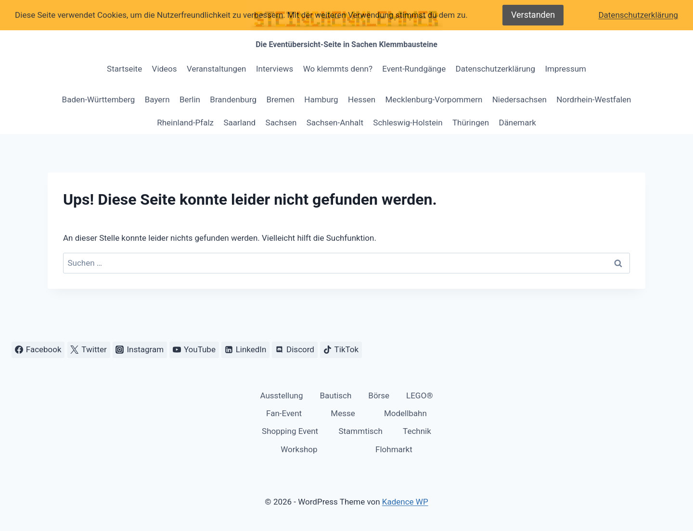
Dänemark (517, 122)
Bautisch (335, 395)
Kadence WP (405, 501)
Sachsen (281, 122)
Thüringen (470, 122)
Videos (164, 69)
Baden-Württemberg (98, 99)
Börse (378, 395)
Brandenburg (233, 99)
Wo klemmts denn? (337, 69)
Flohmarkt (393, 449)
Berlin (190, 99)
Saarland (239, 122)
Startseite (124, 69)
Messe (343, 413)
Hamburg (321, 99)
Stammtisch (360, 431)
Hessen (361, 99)
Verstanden (533, 15)
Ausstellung (281, 395)
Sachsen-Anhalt (335, 122)
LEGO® (419, 395)
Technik (417, 431)
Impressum (565, 69)
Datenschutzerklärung (495, 69)
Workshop (299, 449)
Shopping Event (290, 431)
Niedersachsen (519, 99)
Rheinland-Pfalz (185, 122)
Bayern (157, 99)
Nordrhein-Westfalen (593, 99)
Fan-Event (284, 413)
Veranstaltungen (216, 69)
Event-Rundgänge (414, 69)
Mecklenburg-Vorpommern (434, 99)
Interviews (274, 69)
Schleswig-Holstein (407, 122)
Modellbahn (405, 413)
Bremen (280, 99)
